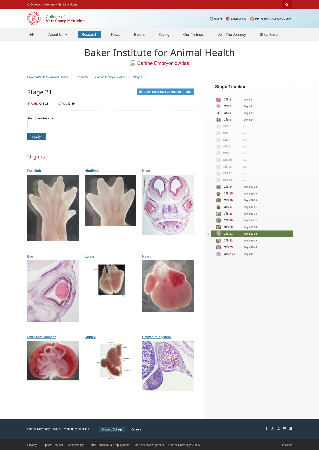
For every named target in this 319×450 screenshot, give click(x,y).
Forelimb (34, 171)
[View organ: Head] (168, 234)
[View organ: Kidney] (111, 378)
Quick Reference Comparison (165, 91)
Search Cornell (287, 4)
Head (146, 171)
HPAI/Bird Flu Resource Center (273, 18)
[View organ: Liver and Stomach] (53, 379)
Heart (146, 256)
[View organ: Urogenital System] (168, 390)
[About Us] (58, 34)
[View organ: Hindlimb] (111, 224)
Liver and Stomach (41, 337)
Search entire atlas (41, 118)
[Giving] (164, 34)
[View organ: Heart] (168, 311)
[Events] (139, 34)
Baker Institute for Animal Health (159, 52)
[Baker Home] (31, 34)
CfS (234, 99)
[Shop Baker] (269, 34)
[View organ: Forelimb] (53, 240)
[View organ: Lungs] (111, 298)
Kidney (90, 337)
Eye (30, 256)
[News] (115, 34)
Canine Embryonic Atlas (159, 63)
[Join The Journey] (232, 34)
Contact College (112, 429)
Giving (218, 18)
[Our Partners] (193, 34)
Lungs (90, 256)
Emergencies (238, 18)
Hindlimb (92, 171)
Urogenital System (156, 337)
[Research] (89, 34)
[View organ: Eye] (53, 320)
